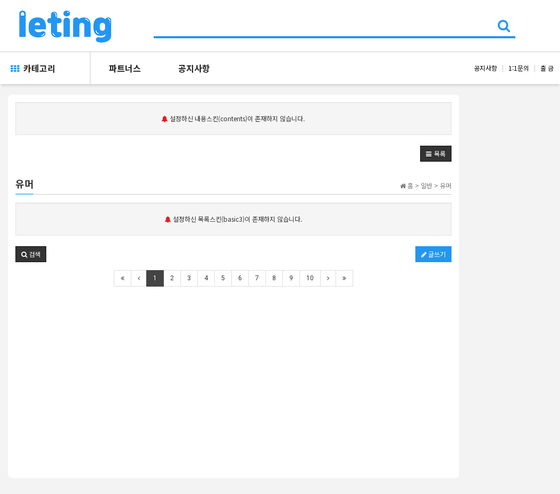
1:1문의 (518, 67)
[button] (436, 154)
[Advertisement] (233, 374)
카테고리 (33, 68)
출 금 (547, 67)
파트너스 (125, 68)
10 (310, 278)
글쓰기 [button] (433, 253)
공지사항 (194, 68)
